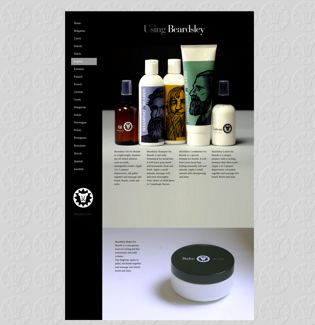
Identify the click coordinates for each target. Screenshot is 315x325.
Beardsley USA (83, 214)
